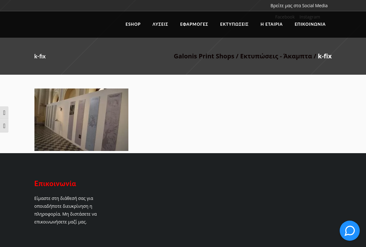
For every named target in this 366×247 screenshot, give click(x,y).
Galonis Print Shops (204, 56)
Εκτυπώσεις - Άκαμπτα (276, 56)
